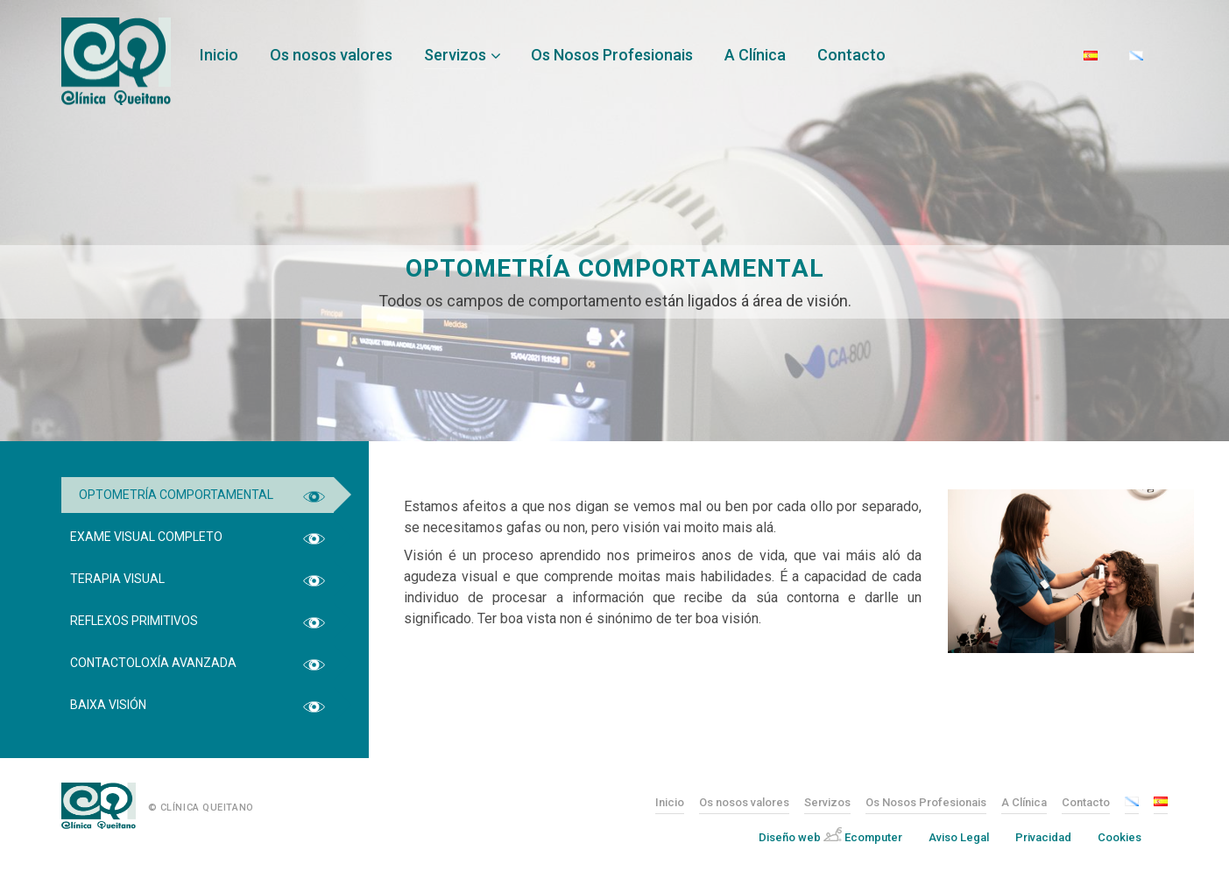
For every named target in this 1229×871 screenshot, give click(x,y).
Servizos (455, 55)
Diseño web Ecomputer (830, 835)
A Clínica (755, 55)
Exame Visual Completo (146, 537)
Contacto (851, 55)
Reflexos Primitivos (134, 621)
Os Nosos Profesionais (612, 55)
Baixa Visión (108, 705)
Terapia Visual (117, 579)
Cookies (1119, 837)
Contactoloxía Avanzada (153, 663)
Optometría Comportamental (176, 495)
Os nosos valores (331, 55)
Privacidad (1043, 837)
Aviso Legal (959, 837)
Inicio (219, 55)
